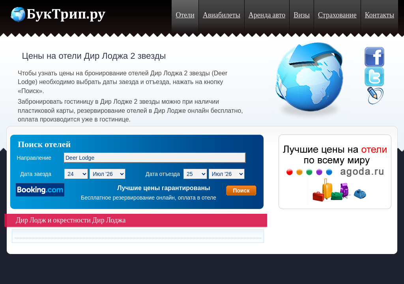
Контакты (379, 15)
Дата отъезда (163, 174)
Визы (302, 15)
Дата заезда (35, 174)
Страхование (337, 15)
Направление (34, 158)
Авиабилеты (221, 15)
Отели (185, 15)
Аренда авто (267, 15)
